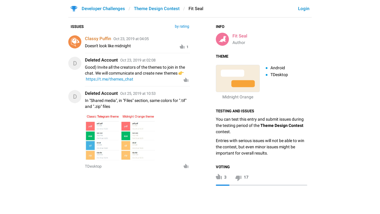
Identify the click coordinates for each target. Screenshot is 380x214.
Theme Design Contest (157, 8)
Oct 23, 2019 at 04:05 (131, 39)
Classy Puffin (98, 38)
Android (277, 67)
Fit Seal (239, 36)
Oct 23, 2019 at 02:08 (138, 60)
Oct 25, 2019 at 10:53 (138, 93)
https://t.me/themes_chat (109, 79)
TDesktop (279, 74)
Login (303, 8)
